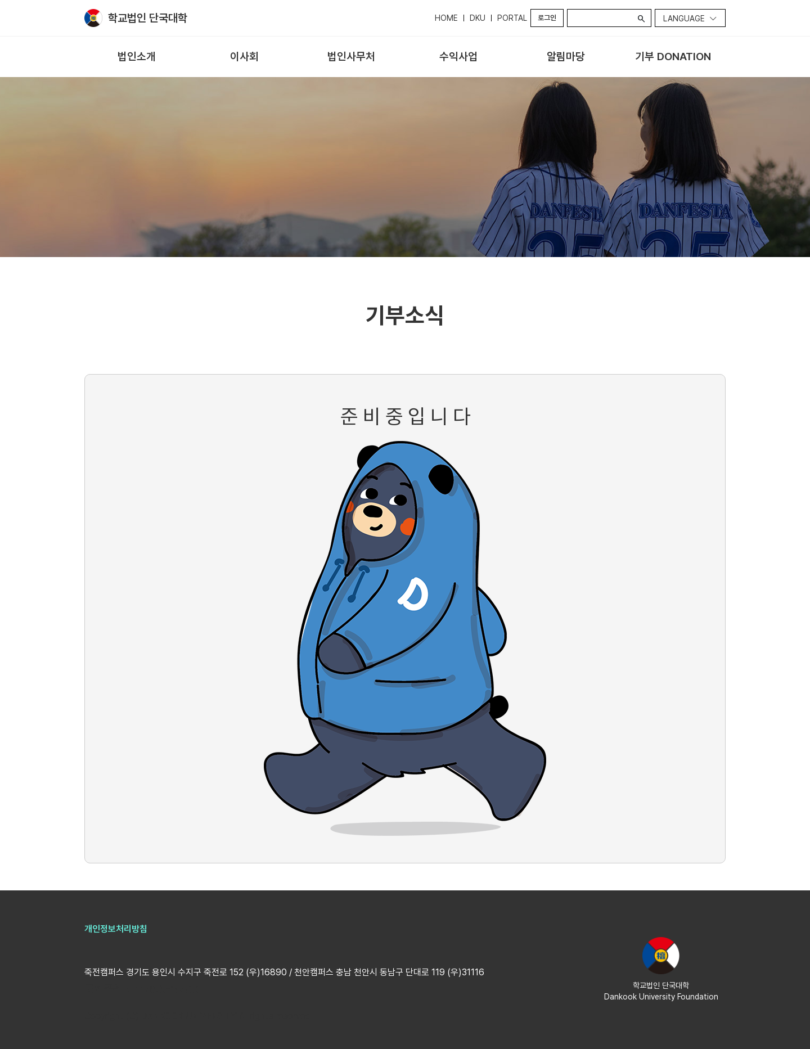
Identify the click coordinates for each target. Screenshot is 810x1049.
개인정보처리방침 (115, 929)
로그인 (547, 17)
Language (684, 18)
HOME (446, 17)
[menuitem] (137, 57)
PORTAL (512, 17)
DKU (477, 17)
